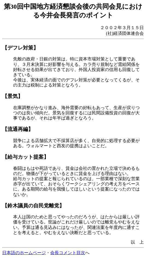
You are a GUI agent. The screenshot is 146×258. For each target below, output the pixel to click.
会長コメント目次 (67, 252)
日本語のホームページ (24, 252)
